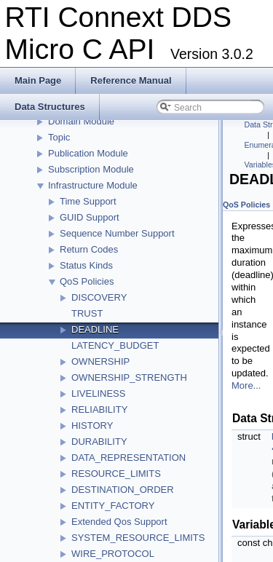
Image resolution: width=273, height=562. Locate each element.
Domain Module (81, 121)
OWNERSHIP (100, 361)
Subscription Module (91, 169)
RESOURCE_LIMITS (116, 473)
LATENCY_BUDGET (115, 345)
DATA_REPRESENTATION (128, 457)
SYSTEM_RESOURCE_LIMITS (138, 537)
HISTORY (92, 425)
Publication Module (88, 153)
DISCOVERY (99, 297)
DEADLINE (95, 329)
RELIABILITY (99, 409)
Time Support (88, 201)
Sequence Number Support (117, 233)
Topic (59, 137)
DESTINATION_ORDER (122, 489)
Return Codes (89, 249)
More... (246, 385)
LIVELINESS (98, 393)
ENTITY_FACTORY (112, 505)
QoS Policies (87, 281)
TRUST (87, 313)
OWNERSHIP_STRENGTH (129, 377)
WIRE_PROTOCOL (112, 553)
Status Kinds (86, 265)
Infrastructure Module (93, 185)
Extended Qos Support (119, 521)
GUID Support (89, 217)
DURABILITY (99, 441)
